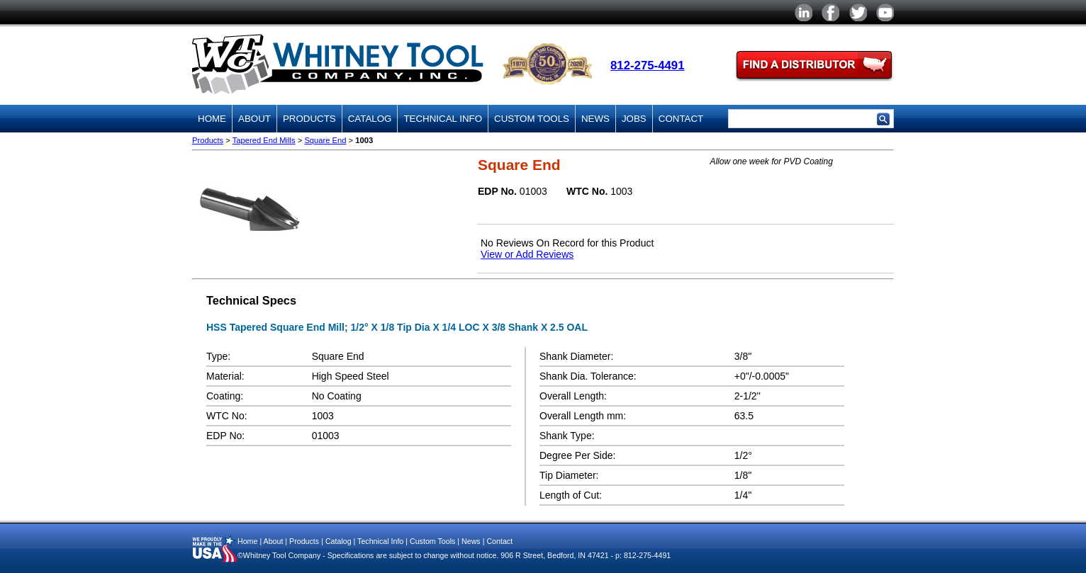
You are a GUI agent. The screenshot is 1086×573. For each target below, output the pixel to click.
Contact (681, 118)
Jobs (634, 118)
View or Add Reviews (527, 254)
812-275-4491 (647, 65)
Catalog (370, 118)
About (254, 118)
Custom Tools (531, 118)
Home (212, 118)
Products (309, 118)
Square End (325, 140)
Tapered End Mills (264, 140)
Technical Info (442, 118)
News (595, 118)
